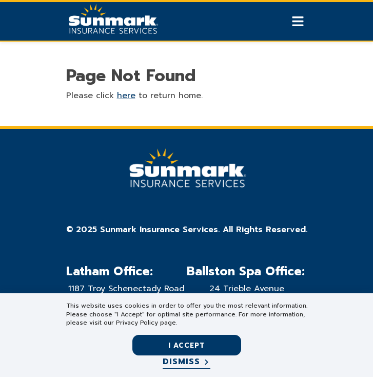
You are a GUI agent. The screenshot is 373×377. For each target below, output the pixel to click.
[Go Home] (112, 22)
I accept (186, 345)
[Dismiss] (186, 362)
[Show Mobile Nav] (297, 21)
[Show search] (280, 21)
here (126, 95)
